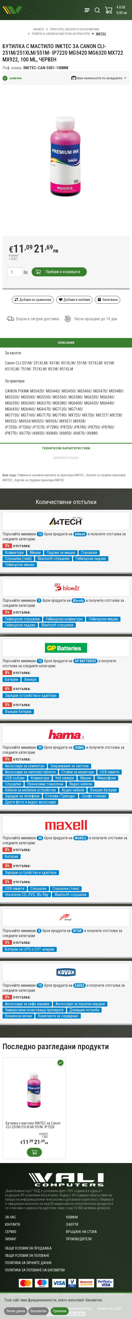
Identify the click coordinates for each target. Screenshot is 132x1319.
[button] (99, 78)
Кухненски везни (18, 1016)
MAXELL (81, 838)
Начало (38, 29)
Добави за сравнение (32, 300)
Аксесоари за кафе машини (27, 1004)
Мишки (35, 552)
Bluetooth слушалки (54, 558)
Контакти (12, 1224)
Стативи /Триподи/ (60, 796)
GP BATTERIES (85, 661)
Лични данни (15, 1311)
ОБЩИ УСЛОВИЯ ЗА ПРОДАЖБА (28, 1248)
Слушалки (89, 552)
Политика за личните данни (28, 1263)
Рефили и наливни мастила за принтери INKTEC (51, 475)
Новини (72, 1217)
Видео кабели (80, 784)
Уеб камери (64, 778)
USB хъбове (15, 778)
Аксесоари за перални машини (80, 1004)
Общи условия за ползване (27, 1256)
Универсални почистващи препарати (34, 1010)
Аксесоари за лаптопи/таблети (30, 772)
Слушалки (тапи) (18, 558)
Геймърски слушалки (22, 619)
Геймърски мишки (19, 564)
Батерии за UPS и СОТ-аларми (29, 949)
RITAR (77, 931)
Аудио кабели (73, 790)
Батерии (11, 679)
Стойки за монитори (77, 772)
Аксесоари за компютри (24, 766)
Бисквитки (38, 1311)
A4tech (80, 534)
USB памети (109, 772)
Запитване (107, 300)
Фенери (30, 679)
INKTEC (101, 34)
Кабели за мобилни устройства (30, 790)
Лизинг (10, 1239)
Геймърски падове (91, 558)
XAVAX (79, 985)
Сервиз (10, 1232)
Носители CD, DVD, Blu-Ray (26, 894)
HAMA (79, 748)
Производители (79, 1239)
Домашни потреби (84, 1010)
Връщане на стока (81, 1232)
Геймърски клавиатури (64, 619)
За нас (10, 1217)
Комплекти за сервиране (58, 1016)
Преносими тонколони (45, 784)
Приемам (60, 1311)
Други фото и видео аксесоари (30, 802)
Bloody (78, 601)
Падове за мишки (61, 552)
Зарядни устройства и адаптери (30, 695)
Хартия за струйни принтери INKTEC (39, 480)
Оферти (72, 1224)
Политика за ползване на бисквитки (35, 1270)
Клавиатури (14, 552)
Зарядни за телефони (22, 796)
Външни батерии (18, 711)
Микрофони (106, 778)
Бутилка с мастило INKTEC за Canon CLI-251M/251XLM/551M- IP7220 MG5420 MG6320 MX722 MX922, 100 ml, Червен (33, 1125)
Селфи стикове (94, 796)
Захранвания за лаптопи (69, 766)
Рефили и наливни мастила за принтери (61, 34)
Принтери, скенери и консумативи (74, 29)
